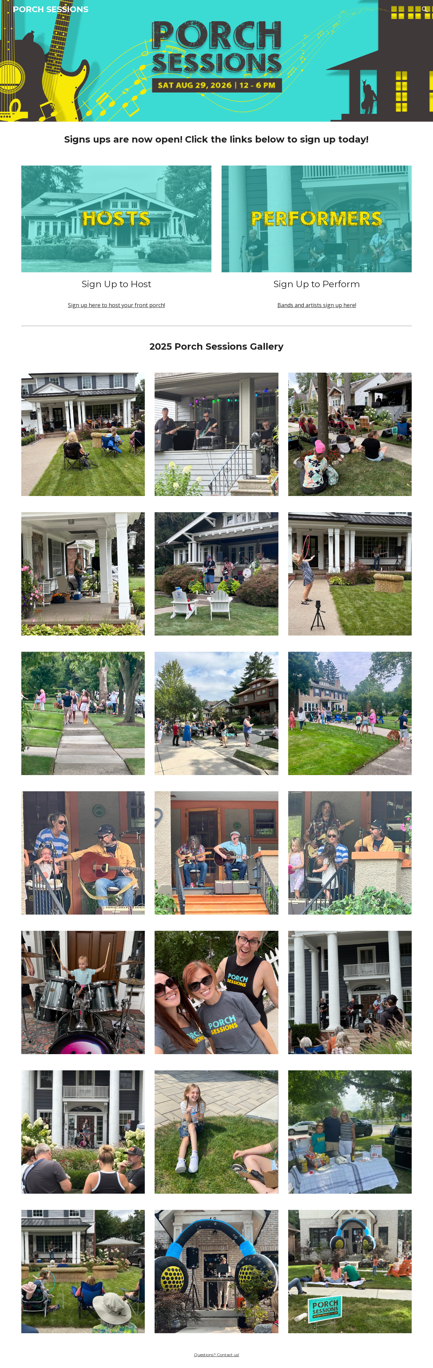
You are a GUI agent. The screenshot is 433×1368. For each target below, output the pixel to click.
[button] (425, 9)
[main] (216, 139)
